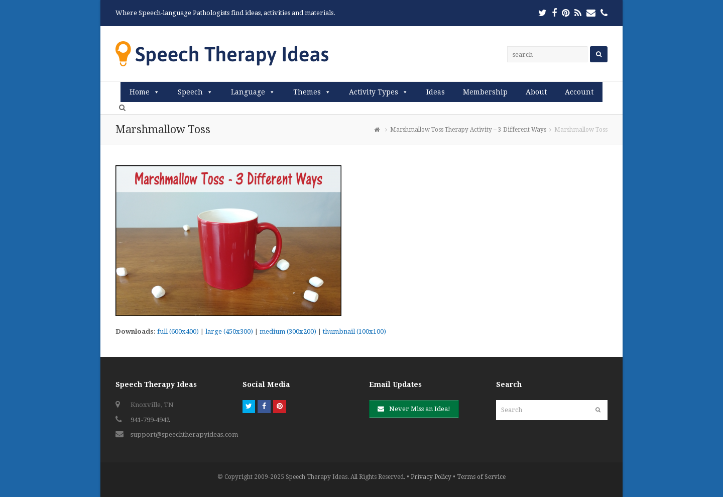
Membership (485, 92)
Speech (190, 92)
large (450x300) (229, 331)
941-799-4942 (150, 420)
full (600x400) (178, 331)
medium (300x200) (288, 331)
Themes (307, 92)
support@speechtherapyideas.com (184, 434)
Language (248, 92)
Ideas (435, 92)
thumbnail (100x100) (354, 331)
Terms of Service (481, 476)
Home (140, 92)
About (536, 92)
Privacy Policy (431, 476)
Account (579, 92)
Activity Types (373, 92)
